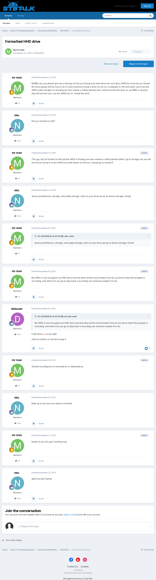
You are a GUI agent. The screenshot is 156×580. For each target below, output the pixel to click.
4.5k (17, 334)
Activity (20, 15)
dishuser (17, 308)
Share (123, 51)
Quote (41, 103)
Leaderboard (48, 23)
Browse (8, 16)
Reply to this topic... (29, 526)
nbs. (17, 115)
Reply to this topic (138, 64)
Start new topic (111, 64)
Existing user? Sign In (126, 6)
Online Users (31, 23)
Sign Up (147, 6)
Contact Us (72, 566)
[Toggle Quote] (36, 236)
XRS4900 (39, 53)
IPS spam (67, 578)
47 (17, 103)
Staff (17, 23)
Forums (6, 23)
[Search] (117, 15)
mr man (20, 50)
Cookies (85, 566)
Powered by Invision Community (78, 573)
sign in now (69, 514)
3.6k (17, 141)
